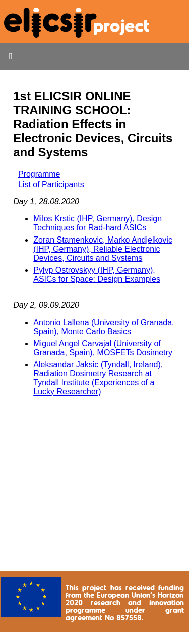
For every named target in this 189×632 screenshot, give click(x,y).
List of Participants (51, 184)
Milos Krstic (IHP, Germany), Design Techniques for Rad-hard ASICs (97, 223)
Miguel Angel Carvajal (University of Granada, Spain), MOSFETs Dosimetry (102, 348)
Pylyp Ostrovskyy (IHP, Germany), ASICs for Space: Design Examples (96, 274)
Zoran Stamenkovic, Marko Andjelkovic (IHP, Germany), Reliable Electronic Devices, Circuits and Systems (102, 248)
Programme (39, 174)
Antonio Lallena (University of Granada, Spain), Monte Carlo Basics (103, 327)
